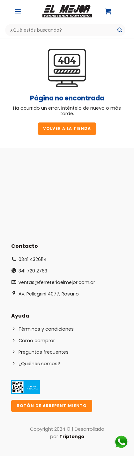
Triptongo (71, 436)
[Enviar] (120, 30)
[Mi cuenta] (124, 11)
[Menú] (17, 11)
